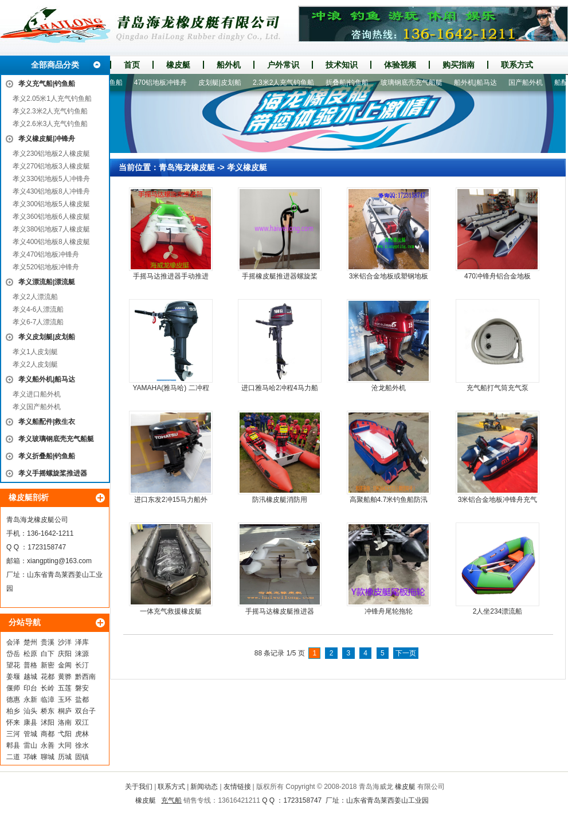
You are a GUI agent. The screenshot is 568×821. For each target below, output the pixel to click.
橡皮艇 (178, 64)
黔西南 (85, 677)
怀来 (13, 722)
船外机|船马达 (480, 82)
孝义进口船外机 (37, 394)
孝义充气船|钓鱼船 (46, 84)
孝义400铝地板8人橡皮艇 (51, 242)
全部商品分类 (55, 64)
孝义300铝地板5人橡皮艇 (51, 204)
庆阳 (65, 654)
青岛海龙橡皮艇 (187, 167)
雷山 (30, 745)
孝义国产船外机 (37, 407)
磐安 (82, 688)
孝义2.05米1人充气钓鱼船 (52, 99)
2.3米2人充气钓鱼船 (288, 82)
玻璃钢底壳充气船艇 (416, 82)
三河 (13, 734)
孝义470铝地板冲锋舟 (46, 254)
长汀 (82, 665)
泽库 (82, 642)
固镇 (82, 757)
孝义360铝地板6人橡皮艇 (51, 217)
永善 (47, 745)
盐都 (82, 700)
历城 (65, 757)
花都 (47, 677)
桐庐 (65, 711)
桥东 (47, 711)
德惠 (13, 700)
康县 (30, 722)
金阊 (65, 665)
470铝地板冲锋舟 (165, 82)
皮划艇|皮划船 (224, 82)
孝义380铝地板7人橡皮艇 (51, 229)
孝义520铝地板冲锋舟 (46, 267)
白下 (47, 654)
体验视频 (400, 64)
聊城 (47, 757)
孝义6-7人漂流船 (38, 322)
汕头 (30, 711)
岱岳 (13, 654)
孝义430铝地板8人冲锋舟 (51, 191)
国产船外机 (530, 82)
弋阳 (65, 734)
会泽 (13, 642)
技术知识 (342, 64)
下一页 (405, 653)
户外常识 (283, 64)
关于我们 (138, 787)
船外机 (229, 64)
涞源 (82, 654)
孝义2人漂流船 (35, 297)
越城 (30, 677)
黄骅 (65, 677)
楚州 (30, 642)
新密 (47, 665)
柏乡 (13, 711)
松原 (30, 654)
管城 (30, 734)
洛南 (65, 722)
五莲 (65, 688)
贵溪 (47, 642)
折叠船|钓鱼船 (351, 82)
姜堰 (13, 677)
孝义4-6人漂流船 (38, 309)
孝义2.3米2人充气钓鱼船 (50, 111)
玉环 (65, 700)
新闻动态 (204, 787)
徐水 (82, 745)
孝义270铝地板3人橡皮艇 (51, 166)
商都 (47, 734)
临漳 (47, 700)
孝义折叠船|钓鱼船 (46, 456)
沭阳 (47, 722)
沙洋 (65, 642)
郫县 (13, 745)
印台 (30, 688)
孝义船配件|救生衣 (46, 422)
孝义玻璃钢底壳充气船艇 (56, 439)
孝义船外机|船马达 (46, 379)
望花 (13, 665)
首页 (132, 64)
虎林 (82, 734)
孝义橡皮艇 (247, 167)
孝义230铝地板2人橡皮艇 (51, 154)
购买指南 (458, 64)
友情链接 (237, 787)
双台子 (85, 711)
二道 (13, 757)
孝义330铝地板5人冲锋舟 (51, 179)
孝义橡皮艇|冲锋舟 (46, 139)
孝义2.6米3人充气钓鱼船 (50, 124)
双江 (82, 722)
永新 (30, 700)
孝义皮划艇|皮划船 (46, 337)
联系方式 (517, 64)
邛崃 (30, 757)
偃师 (13, 688)
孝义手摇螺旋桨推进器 (52, 473)
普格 (30, 665)
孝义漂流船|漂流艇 (46, 282)
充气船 (171, 800)
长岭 (47, 688)
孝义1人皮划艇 (35, 352)
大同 (65, 745)
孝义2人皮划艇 (35, 364)
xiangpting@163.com (59, 561)
